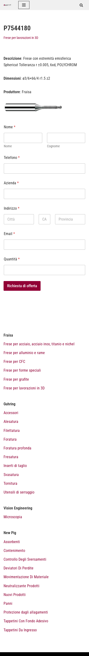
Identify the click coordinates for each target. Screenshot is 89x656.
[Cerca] (81, 5)
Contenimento (14, 550)
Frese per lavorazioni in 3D (21, 38)
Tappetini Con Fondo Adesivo (26, 621)
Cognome (53, 146)
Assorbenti (12, 542)
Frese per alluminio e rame (24, 353)
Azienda (11, 183)
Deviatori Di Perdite (18, 568)
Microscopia (13, 517)
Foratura (10, 439)
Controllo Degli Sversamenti (25, 559)
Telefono (12, 157)
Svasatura (11, 474)
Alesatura (11, 421)
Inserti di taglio (15, 465)
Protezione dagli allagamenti (26, 612)
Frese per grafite (16, 379)
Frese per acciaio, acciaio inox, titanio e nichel (39, 344)
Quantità (12, 259)
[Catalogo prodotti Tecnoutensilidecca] (7, 5)
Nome (8, 146)
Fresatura (11, 457)
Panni (8, 603)
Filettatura (12, 430)
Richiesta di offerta (22, 285)
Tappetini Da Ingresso (20, 630)
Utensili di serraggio (19, 492)
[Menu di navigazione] (23, 5)
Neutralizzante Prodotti (21, 586)
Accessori (11, 413)
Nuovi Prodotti (15, 594)
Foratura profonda (17, 448)
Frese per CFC (14, 361)
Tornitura (10, 483)
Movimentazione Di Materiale (26, 577)
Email (9, 233)
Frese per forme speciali (22, 370)
